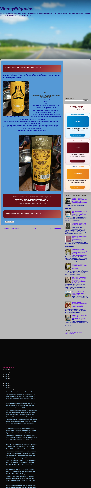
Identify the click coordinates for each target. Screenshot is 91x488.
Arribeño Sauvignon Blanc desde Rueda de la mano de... (21, 421)
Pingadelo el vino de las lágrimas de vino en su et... (20, 483)
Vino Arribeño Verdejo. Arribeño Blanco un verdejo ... (20, 462)
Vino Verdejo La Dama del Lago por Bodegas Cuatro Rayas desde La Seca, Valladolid (79, 266)
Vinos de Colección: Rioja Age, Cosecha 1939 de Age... (21, 412)
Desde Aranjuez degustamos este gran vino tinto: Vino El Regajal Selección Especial (79, 304)
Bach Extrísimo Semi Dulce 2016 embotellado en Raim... (21, 430)
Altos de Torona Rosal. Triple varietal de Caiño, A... (20, 476)
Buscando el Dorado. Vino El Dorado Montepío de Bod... (21, 467)
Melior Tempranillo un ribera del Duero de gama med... (21, 407)
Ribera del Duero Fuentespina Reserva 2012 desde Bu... (21, 401)
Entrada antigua (55, 228)
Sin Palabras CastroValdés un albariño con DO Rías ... (21, 485)
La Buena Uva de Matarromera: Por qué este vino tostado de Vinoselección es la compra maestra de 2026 (79, 201)
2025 (6, 372)
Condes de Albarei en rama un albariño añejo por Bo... (21, 417)
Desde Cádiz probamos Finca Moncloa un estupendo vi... (22, 437)
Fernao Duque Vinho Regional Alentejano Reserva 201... (21, 419)
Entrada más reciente (11, 228)
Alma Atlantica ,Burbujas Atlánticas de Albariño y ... (20, 403)
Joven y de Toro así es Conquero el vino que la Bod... (21, 460)
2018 (6, 385)
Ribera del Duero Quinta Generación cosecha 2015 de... (21, 448)
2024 (6, 374)
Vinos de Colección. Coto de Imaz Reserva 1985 (19, 392)
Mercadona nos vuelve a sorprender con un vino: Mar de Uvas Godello (79, 225)
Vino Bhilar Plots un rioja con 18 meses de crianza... (20, 469)
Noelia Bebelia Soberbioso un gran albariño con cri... (20, 439)
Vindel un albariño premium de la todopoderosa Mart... (21, 471)
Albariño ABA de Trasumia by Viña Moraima (18, 426)
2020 (6, 381)
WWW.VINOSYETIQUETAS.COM (31, 200)
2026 (6, 369)
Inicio (34, 228)
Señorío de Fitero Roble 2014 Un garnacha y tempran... (21, 473)
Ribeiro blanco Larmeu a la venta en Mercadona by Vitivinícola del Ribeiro (79, 317)
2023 (6, 376)
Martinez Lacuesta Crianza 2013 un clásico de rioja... (20, 478)
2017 (6, 388)
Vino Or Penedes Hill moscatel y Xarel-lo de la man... (20, 405)
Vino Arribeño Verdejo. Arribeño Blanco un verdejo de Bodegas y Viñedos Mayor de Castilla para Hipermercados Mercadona (79, 252)
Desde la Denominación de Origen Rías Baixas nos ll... (21, 398)
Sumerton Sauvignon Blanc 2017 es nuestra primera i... (21, 444)
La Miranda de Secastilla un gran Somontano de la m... (21, 428)
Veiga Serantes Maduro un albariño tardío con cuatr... (20, 435)
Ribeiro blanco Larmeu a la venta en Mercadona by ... (20, 394)
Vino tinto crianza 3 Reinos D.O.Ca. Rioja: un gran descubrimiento (79, 238)
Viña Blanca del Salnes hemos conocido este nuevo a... (21, 410)
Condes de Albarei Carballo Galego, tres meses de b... (21, 480)
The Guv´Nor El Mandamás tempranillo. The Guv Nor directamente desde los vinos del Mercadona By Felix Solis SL (79, 280)
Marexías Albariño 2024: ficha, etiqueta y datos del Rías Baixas (79, 293)
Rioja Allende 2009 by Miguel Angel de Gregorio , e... (20, 464)
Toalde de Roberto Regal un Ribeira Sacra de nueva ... (21, 453)
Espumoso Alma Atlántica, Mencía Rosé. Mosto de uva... (21, 433)
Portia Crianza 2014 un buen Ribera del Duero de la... (20, 414)
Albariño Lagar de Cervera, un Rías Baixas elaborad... (21, 451)
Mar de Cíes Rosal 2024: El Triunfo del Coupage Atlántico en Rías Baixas (79, 213)
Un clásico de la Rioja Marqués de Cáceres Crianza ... (20, 423)
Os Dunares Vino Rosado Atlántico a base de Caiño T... (21, 446)
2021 (6, 378)
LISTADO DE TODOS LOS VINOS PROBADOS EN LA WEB (74, 333)
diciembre (9, 390)
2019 (6, 383)
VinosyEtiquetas (16, 8)
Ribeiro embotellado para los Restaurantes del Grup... (21, 455)
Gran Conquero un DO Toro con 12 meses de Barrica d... (21, 396)
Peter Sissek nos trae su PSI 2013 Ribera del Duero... (20, 442)
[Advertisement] (19, 39)
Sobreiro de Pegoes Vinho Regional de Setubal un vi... (21, 458)
